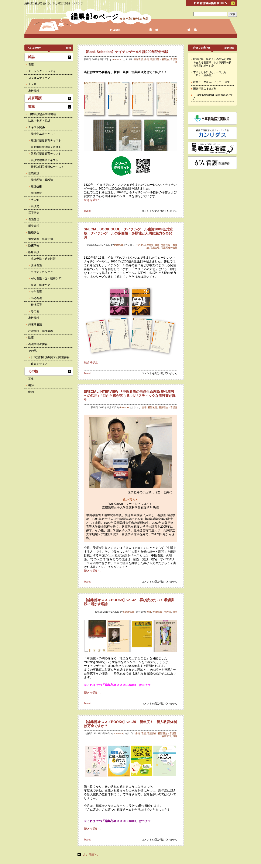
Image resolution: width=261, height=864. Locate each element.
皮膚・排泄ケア (40, 285)
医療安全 (33, 232)
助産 (31, 337)
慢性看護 (36, 265)
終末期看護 (35, 324)
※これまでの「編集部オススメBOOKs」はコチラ (117, 685)
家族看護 (33, 90)
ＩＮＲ (32, 84)
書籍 (146, 59)
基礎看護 (138, 59)
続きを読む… (93, 200)
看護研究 (33, 212)
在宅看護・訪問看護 (40, 331)
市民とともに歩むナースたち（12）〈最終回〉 (209, 74)
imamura (116, 59)
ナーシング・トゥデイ (42, 71)
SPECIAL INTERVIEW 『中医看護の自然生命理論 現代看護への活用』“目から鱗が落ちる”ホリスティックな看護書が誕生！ (130, 395)
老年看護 (36, 291)
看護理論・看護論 (159, 59)
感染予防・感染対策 (43, 258)
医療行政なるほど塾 (204, 88)
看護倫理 (33, 219)
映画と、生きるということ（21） (212, 82)
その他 (139, 245)
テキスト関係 (36, 127)
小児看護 (36, 298)
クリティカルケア (42, 271)
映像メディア (39, 363)
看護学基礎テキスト (43, 133)
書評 (31, 385)
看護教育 (152, 407)
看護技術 (152, 733)
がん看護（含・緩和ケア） (47, 278)
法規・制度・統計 (39, 120)
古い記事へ (90, 854)
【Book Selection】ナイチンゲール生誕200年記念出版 (126, 52)
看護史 (35, 206)
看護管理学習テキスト (44, 160)
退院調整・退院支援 (40, 239)
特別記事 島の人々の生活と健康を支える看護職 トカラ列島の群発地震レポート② (212, 62)
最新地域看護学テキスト (46, 147)
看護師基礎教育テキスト (46, 140)
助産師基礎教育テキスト (46, 153)
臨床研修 (33, 245)
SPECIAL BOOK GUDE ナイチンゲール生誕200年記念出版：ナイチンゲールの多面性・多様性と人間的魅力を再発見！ (129, 233)
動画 (31, 391)
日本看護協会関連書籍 (42, 114)
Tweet (87, 210)
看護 (149, 611)
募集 (31, 378)
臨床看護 (33, 252)
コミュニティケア (39, 77)
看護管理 (154, 247)
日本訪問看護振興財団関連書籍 (50, 357)
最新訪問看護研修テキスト (47, 166)
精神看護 (36, 304)
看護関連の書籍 (169, 247)
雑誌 (175, 611)
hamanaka (128, 611)
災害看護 (35, 98)
